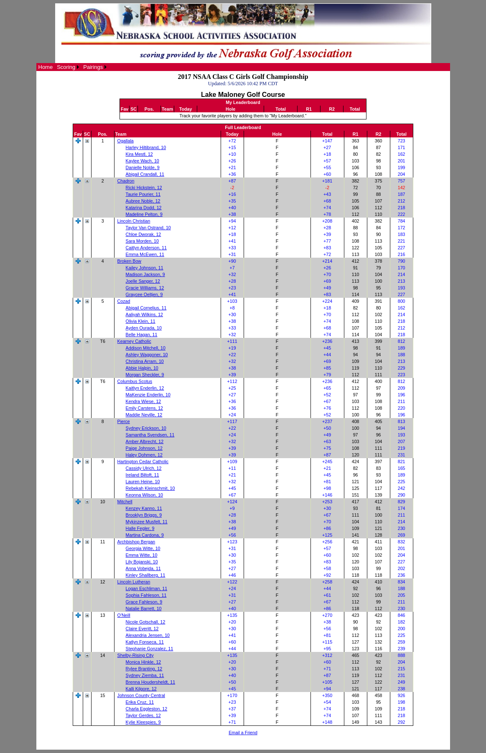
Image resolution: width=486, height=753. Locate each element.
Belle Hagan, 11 (142, 334)
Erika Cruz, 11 (140, 702)
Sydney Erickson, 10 (146, 428)
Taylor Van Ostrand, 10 (148, 227)
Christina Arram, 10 (145, 361)
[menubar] (72, 67)
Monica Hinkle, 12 (143, 661)
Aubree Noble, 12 (143, 200)
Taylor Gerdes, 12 (143, 715)
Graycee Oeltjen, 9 (144, 294)
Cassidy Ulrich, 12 (144, 468)
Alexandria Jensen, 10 (148, 635)
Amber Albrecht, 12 (145, 441)
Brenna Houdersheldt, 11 (150, 682)
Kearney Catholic (134, 341)
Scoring (66, 67)
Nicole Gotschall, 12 (145, 621)
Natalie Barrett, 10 (144, 608)
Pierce (123, 421)
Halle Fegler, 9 (140, 528)
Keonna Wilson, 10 (144, 494)
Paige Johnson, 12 (144, 448)
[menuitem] (45, 67)
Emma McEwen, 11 (145, 254)
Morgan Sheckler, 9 (145, 374)
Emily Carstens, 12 (144, 408)
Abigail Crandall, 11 (145, 174)
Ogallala (125, 140)
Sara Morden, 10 (142, 240)
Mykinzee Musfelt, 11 (147, 521)
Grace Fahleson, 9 (144, 601)
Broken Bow (129, 261)
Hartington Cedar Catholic (143, 461)
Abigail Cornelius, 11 (146, 307)
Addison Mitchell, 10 (145, 347)
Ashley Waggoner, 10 (147, 354)
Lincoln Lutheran (133, 581)
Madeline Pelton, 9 (144, 214)
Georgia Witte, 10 (143, 548)
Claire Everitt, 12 (142, 628)
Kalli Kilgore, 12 (141, 688)
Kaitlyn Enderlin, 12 (145, 387)
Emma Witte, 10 (142, 555)
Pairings (93, 67)
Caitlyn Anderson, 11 (146, 247)
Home (45, 67)
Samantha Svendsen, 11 (150, 434)
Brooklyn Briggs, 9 (144, 514)
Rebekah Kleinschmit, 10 (150, 488)
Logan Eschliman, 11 (147, 588)
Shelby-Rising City (135, 655)
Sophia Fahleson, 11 (146, 595)
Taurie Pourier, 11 (143, 194)
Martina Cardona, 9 (145, 534)
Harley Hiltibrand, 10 (146, 147)
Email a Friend (243, 732)
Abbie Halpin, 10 (142, 367)
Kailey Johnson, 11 (144, 267)
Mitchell (124, 501)
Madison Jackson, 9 (145, 274)
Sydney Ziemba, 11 (145, 675)
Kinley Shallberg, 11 (145, 575)
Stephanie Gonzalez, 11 (149, 648)
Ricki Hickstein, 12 (144, 187)
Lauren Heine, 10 (143, 481)
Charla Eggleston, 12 (147, 708)
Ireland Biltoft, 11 (142, 474)
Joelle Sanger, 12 (143, 281)
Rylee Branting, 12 (144, 668)
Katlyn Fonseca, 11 (145, 641)
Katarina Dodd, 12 (144, 207)
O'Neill (123, 615)
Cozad (123, 301)
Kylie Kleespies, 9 (143, 722)
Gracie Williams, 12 (145, 287)
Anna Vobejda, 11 (143, 568)
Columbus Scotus (135, 381)
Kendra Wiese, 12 (143, 401)
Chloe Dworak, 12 (143, 234)
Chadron (126, 180)
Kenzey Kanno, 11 (144, 508)
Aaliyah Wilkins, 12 (144, 314)
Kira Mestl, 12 (139, 154)
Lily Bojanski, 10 (142, 561)
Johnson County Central (141, 695)
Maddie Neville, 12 (144, 414)
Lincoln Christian (133, 220)
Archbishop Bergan (136, 541)
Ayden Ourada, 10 (144, 327)
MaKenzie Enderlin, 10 (148, 394)
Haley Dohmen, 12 (144, 454)
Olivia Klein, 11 (140, 321)
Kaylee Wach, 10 (142, 160)
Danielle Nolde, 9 (143, 167)
